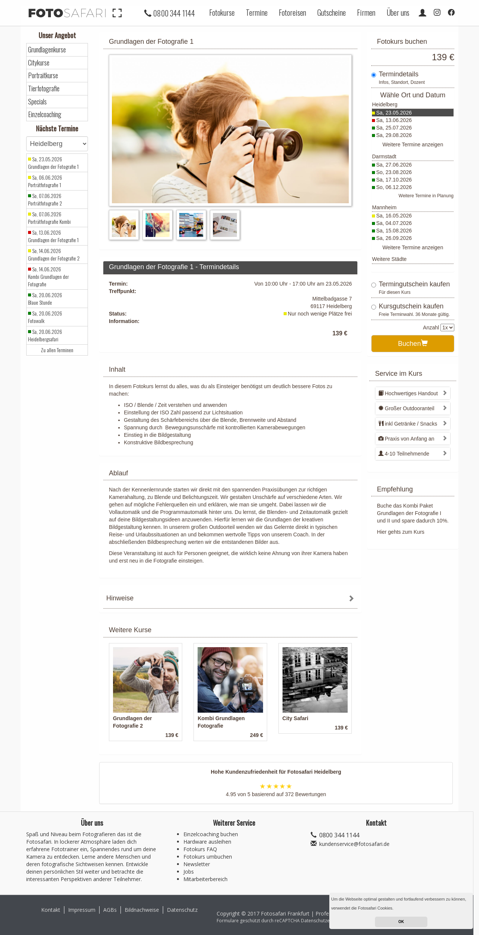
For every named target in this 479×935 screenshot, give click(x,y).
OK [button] (401, 922)
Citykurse (38, 62)
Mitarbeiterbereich (205, 879)
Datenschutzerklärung (324, 920)
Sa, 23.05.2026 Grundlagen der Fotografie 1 (53, 162)
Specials (37, 101)
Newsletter (196, 864)
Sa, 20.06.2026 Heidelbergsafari (45, 335)
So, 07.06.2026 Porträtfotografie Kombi (49, 217)
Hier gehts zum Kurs (400, 532)
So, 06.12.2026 (394, 187)
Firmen (366, 12)
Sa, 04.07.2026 (394, 223)
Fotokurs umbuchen (207, 856)
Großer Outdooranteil (406, 408)
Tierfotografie (44, 88)
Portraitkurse (43, 75)
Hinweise (120, 598)
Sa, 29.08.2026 (394, 135)
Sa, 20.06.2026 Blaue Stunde (45, 298)
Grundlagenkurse (47, 49)
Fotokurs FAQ (200, 849)
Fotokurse (222, 12)
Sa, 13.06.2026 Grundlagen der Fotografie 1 (53, 236)
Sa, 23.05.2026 (394, 113)
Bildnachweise (142, 909)
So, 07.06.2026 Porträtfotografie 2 (45, 199)
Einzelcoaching (44, 114)
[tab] (230, 599)
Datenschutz (182, 909)
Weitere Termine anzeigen (412, 144)
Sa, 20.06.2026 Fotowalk (45, 317)
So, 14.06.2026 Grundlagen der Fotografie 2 (54, 254)
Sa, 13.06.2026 (394, 120)
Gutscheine (331, 12)
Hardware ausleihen (207, 841)
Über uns (398, 12)
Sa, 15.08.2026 (394, 231)
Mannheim (384, 207)
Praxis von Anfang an (406, 439)
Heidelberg (384, 104)
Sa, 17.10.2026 (394, 180)
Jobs (188, 871)
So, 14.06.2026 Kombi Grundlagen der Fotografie (48, 276)
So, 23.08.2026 (394, 172)
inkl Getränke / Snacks (407, 424)
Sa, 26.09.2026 (394, 238)
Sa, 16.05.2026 (394, 216)
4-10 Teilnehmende (403, 454)
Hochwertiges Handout (408, 393)
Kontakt (50, 909)
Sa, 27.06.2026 (394, 165)
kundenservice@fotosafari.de (354, 843)
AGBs (110, 909)
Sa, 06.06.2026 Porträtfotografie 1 (45, 181)
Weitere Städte (389, 259)
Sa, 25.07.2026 (394, 128)
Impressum (81, 909)
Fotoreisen (292, 12)
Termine (257, 12)
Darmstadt (384, 156)
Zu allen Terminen (57, 350)
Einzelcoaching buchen (210, 834)
